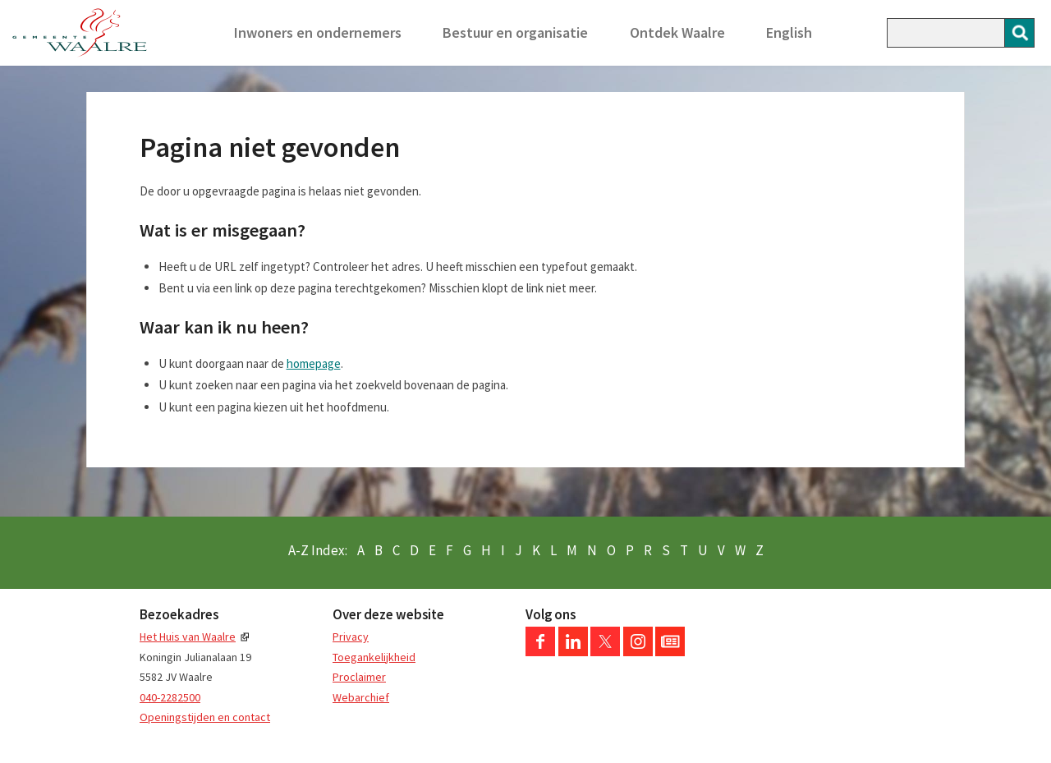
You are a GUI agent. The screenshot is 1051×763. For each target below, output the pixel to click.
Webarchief (361, 697)
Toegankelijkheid (374, 657)
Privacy (351, 636)
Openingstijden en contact (205, 717)
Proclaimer (359, 676)
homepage (314, 363)
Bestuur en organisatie (515, 32)
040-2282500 (170, 697)
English (789, 32)
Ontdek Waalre (677, 32)
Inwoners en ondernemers (318, 32)
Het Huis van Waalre (188, 636)
